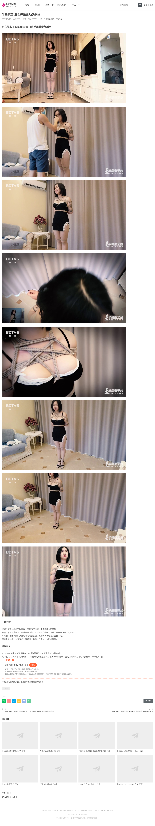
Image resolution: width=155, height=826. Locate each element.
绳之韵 (77, 810)
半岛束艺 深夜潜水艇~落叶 (58, 737)
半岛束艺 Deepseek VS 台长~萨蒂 (135, 770)
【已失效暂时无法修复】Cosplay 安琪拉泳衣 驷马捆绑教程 (131, 711)
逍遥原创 (63, 810)
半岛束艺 (58, 19)
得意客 (90, 810)
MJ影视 (103, 810)
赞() (148, 701)
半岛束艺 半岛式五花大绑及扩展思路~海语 (96, 737)
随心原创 (84, 810)
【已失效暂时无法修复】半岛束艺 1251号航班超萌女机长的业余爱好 (28, 711)
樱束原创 (70, 810)
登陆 (145, 5)
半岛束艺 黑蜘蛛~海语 (58, 770)
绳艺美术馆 (14, 682)
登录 (33, 665)
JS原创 (96, 810)
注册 (151, 5)
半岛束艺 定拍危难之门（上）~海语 (135, 737)
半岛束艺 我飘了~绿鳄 (20, 770)
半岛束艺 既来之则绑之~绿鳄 (96, 770)
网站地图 (84, 814)
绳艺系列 (62, 5)
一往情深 (110, 810)
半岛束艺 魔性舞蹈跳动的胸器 (32, 682)
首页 (27, 5)
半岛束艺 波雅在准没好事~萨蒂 (20, 737)
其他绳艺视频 (49, 19)
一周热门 (37, 5)
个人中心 (76, 5)
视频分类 (49, 5)
